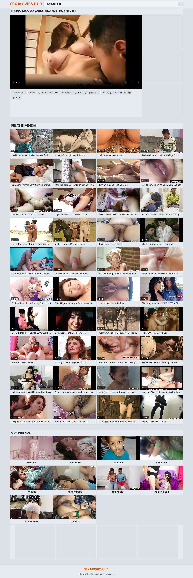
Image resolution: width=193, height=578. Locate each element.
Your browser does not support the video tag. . (76, 52)
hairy (18, 97)
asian (32, 92)
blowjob (19, 92)
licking (68, 92)
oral (79, 92)
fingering (107, 92)
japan (44, 92)
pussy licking (124, 92)
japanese (91, 92)
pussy (56, 92)
